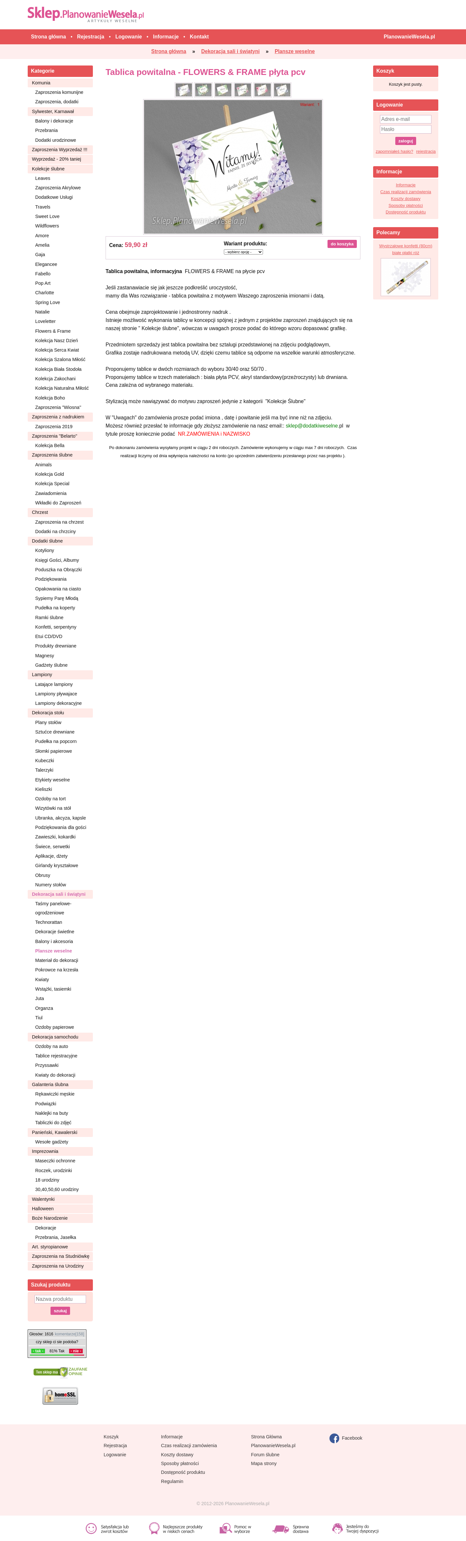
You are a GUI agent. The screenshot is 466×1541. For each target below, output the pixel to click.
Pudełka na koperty (55, 607)
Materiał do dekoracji (56, 960)
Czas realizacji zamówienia (405, 191)
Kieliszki (43, 789)
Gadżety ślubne (51, 665)
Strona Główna (266, 1436)
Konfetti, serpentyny (55, 627)
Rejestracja (115, 1445)
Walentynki (43, 1199)
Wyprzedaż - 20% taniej (56, 159)
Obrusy (42, 875)
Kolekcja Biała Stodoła (58, 369)
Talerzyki (44, 770)
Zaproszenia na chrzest (59, 522)
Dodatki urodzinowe (55, 140)
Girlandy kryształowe (56, 865)
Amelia (42, 245)
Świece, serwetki (52, 846)
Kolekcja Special (52, 483)
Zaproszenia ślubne (52, 455)
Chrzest (40, 512)
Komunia (41, 82)
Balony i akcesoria (54, 941)
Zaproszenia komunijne (59, 92)
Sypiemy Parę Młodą (56, 598)
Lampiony (42, 674)
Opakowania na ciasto (58, 588)
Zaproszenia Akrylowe (58, 187)
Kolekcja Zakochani (55, 378)
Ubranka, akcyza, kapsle (60, 818)
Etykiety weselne (52, 779)
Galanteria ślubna (50, 1084)
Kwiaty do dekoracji (55, 1075)
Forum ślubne (265, 1454)
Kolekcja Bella (50, 445)
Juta (39, 998)
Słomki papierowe (53, 751)
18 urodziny (47, 1180)
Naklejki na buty (51, 1113)
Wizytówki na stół (53, 808)
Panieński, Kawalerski (54, 1132)
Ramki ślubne (49, 617)
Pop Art (43, 283)
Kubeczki (44, 760)
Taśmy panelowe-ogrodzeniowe (53, 908)
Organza (44, 1008)
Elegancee (46, 264)
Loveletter (45, 321)
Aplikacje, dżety (51, 856)
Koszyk (111, 1436)
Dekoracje (45, 1227)
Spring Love (47, 302)
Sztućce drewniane (55, 731)
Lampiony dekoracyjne (58, 703)
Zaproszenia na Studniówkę (60, 1256)
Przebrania (46, 130)
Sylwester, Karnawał (53, 111)
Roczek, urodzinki (53, 1170)
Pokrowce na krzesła (56, 969)
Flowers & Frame (53, 331)
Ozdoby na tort (50, 798)
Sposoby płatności (405, 205)
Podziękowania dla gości (60, 827)
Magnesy (44, 655)
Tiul (39, 1017)
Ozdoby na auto (51, 1046)
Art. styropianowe (50, 1246)
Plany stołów (48, 722)
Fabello (43, 273)
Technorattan (48, 922)
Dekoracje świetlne (54, 931)
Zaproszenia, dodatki (57, 101)
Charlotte (44, 292)
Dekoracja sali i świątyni (59, 894)
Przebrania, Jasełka (55, 1237)
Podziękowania (50, 579)
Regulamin (172, 1481)
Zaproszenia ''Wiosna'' (58, 407)
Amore (42, 235)
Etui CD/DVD (48, 636)
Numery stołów (50, 884)
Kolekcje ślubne (48, 168)
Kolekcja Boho (50, 397)
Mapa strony (264, 1463)
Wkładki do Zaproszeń (58, 502)
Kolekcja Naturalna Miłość (62, 388)
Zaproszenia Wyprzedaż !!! (59, 149)
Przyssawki (47, 1065)
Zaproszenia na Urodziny (58, 1266)
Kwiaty (42, 979)
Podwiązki (45, 1103)
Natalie (42, 311)
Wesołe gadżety (51, 1141)
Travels (42, 207)
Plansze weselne (53, 950)
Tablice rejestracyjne (56, 1055)
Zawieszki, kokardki (55, 836)
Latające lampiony (54, 684)
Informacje (406, 184)
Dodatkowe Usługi (54, 197)
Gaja (40, 254)
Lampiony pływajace (56, 693)
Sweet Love (47, 216)
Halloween (43, 1208)
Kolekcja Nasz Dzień (56, 340)
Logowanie (115, 1454)
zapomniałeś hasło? (394, 151)
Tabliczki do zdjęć (53, 1122)
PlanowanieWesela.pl (273, 1445)
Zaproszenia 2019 (53, 426)
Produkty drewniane (55, 645)
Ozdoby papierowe (54, 1027)
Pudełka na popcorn (56, 741)
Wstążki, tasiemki (53, 989)
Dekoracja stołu (48, 712)
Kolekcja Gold (49, 474)
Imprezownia (45, 1151)
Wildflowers (47, 225)
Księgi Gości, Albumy (57, 560)
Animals (43, 464)
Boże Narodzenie (50, 1218)
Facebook (345, 1438)
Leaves (42, 178)
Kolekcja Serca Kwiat (57, 350)
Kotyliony (44, 550)
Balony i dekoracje (54, 121)
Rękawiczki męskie (55, 1094)
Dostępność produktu (406, 212)
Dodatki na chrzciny (55, 531)
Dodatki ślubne (47, 541)
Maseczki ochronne (55, 1160)
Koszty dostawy (405, 198)
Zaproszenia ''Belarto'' (54, 436)
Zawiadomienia (50, 493)
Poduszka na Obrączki (58, 569)
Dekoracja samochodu (55, 1036)
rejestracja (426, 151)
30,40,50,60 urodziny (57, 1189)
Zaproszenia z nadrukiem (58, 416)
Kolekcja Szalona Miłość (60, 359)
